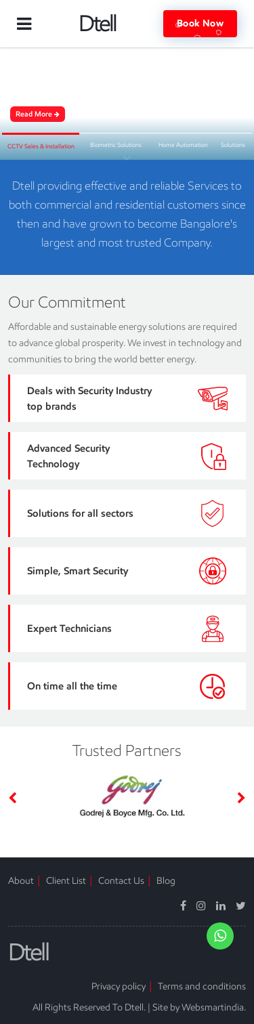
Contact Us (121, 880)
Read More (38, 114)
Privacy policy (118, 986)
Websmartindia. (214, 1007)
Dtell (97, 23)
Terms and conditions (202, 986)
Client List (66, 880)
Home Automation (183, 144)
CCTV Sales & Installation (41, 146)
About (21, 880)
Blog (165, 880)
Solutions (233, 144)
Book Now (200, 23)
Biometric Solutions (116, 144)
